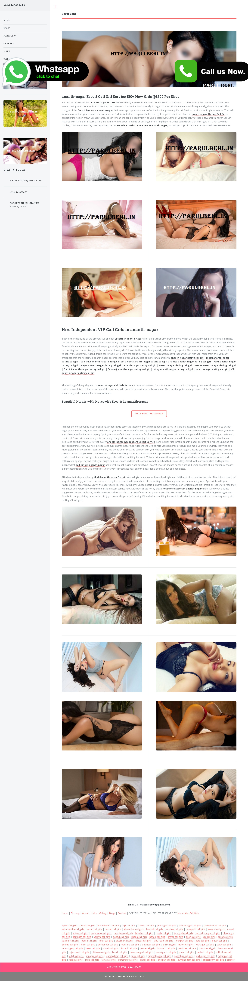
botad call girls (157, 936)
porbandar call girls (108, 944)
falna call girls (109, 959)
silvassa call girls (124, 940)
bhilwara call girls (101, 952)
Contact (122, 913)
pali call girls (169, 944)
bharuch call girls (166, 948)
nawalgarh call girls (166, 952)
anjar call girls (138, 955)
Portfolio (9, 36)
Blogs (112, 913)
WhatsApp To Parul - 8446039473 (124, 976)
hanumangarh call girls (141, 952)
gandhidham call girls (117, 955)
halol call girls (88, 944)
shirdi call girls (147, 959)
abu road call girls (163, 940)
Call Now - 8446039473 (149, 414)
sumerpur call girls (128, 959)
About (85, 913)
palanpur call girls (151, 944)
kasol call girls (93, 948)
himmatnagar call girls (159, 955)
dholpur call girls (166, 959)
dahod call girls (121, 936)
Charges (8, 43)
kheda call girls (139, 936)
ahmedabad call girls (108, 925)
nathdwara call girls (101, 933)
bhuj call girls (106, 940)
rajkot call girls (87, 925)
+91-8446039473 (14, 5)
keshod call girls (154, 929)
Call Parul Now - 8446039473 (124, 967)
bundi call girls (119, 952)
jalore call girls (147, 948)
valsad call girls (94, 929)
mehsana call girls (130, 944)
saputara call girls (123, 933)
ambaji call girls (143, 940)
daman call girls (146, 925)
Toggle (55, 6)
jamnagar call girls (166, 925)
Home (6, 20)
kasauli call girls (129, 948)
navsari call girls (113, 929)
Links (94, 913)
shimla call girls (80, 933)
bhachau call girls (144, 933)
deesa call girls (89, 940)
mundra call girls (94, 955)
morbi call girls (163, 933)
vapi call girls (128, 925)
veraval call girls (102, 936)
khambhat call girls (134, 929)
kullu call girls (92, 959)
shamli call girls (110, 948)
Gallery (102, 913)
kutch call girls (76, 955)
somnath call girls (82, 936)
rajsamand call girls (79, 952)
